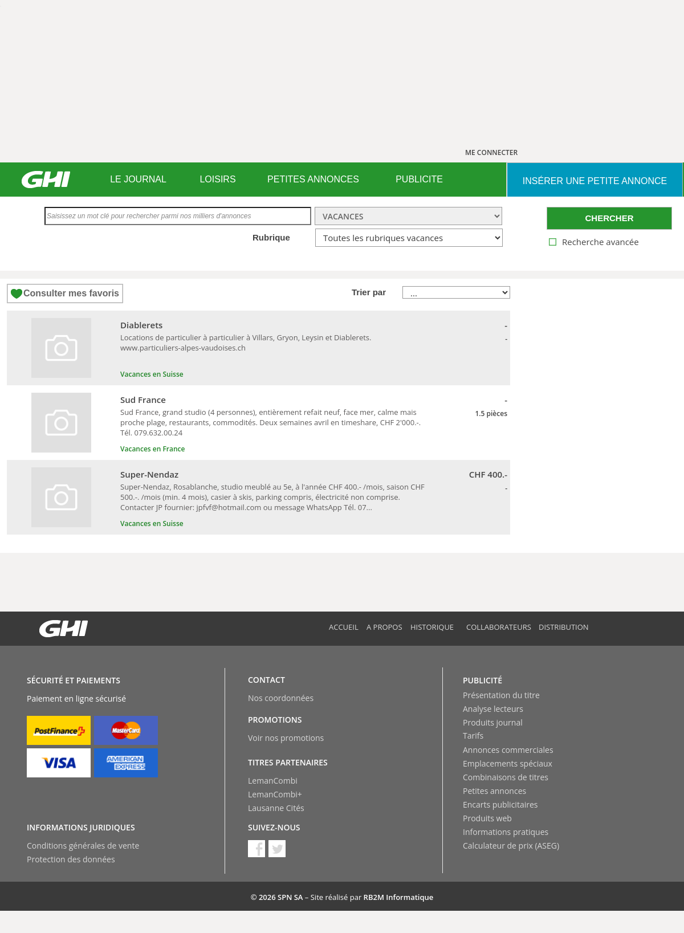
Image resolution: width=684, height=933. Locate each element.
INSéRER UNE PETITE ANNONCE (595, 181)
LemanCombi (273, 780)
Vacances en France (152, 449)
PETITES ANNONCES (313, 179)
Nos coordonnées (281, 697)
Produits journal (493, 722)
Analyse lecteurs (493, 708)
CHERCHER (609, 218)
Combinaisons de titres (505, 777)
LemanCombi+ (275, 794)
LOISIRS (217, 179)
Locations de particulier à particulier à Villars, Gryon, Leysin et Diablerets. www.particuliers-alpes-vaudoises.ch (245, 342)
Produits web (487, 818)
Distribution (564, 627)
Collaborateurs (498, 627)
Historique (432, 627)
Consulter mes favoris (71, 293)
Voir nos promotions (286, 737)
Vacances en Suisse (152, 374)
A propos (384, 627)
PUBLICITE (419, 179)
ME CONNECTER (491, 152)
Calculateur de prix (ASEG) (511, 845)
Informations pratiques (505, 831)
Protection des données (71, 859)
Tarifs (473, 735)
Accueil (344, 627)
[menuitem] (138, 179)
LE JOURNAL (138, 179)
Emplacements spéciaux (507, 763)
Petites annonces (494, 790)
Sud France (143, 399)
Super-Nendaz (149, 474)
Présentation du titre (501, 695)
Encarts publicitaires (500, 804)
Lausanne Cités (276, 807)
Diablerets (141, 325)
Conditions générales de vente (83, 845)
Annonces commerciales (508, 749)
